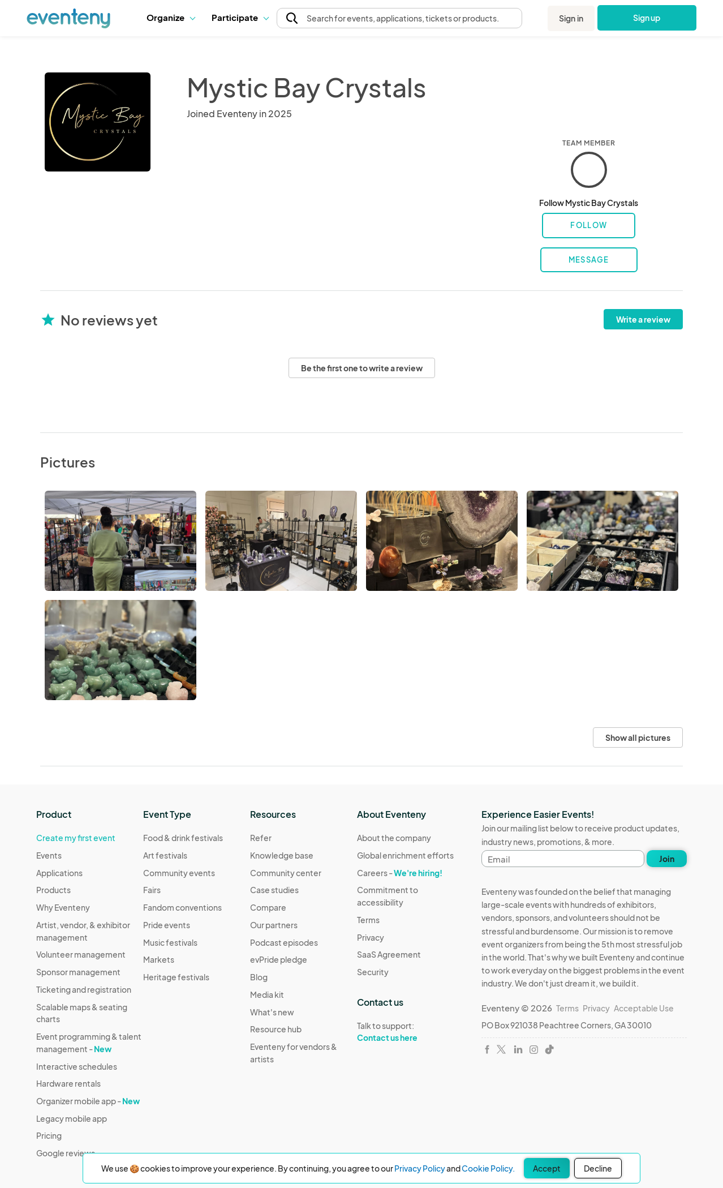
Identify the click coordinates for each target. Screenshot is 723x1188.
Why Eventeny (63, 907)
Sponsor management (78, 972)
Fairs (152, 890)
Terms (368, 920)
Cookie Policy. (488, 1168)
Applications (59, 873)
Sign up (647, 17)
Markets (158, 959)
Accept (547, 1168)
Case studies (274, 890)
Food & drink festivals (183, 838)
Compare (268, 907)
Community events (179, 873)
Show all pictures (637, 737)
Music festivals (170, 942)
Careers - (399, 873)
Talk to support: (410, 1031)
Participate (240, 17)
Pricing (49, 1135)
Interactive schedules (76, 1066)
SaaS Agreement (389, 954)
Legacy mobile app (71, 1118)
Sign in (571, 18)
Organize (171, 17)
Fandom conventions (182, 907)
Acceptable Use (644, 1008)
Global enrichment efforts (405, 855)
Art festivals (165, 855)
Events (49, 855)
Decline (598, 1168)
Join (666, 859)
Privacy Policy (419, 1168)
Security (373, 972)
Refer (261, 838)
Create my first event (75, 838)
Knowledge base (281, 855)
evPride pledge (278, 959)
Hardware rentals (68, 1083)
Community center (285, 873)
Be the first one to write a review (362, 368)
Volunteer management (81, 954)
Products (53, 890)
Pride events (166, 925)
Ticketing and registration (83, 989)
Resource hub (276, 1029)
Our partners (274, 925)
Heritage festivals (176, 977)
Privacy (370, 937)
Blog (259, 977)
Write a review (643, 319)
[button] (171, 18)
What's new (272, 1012)
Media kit (267, 994)
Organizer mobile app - (88, 1101)
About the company (394, 838)
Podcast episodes (284, 942)
